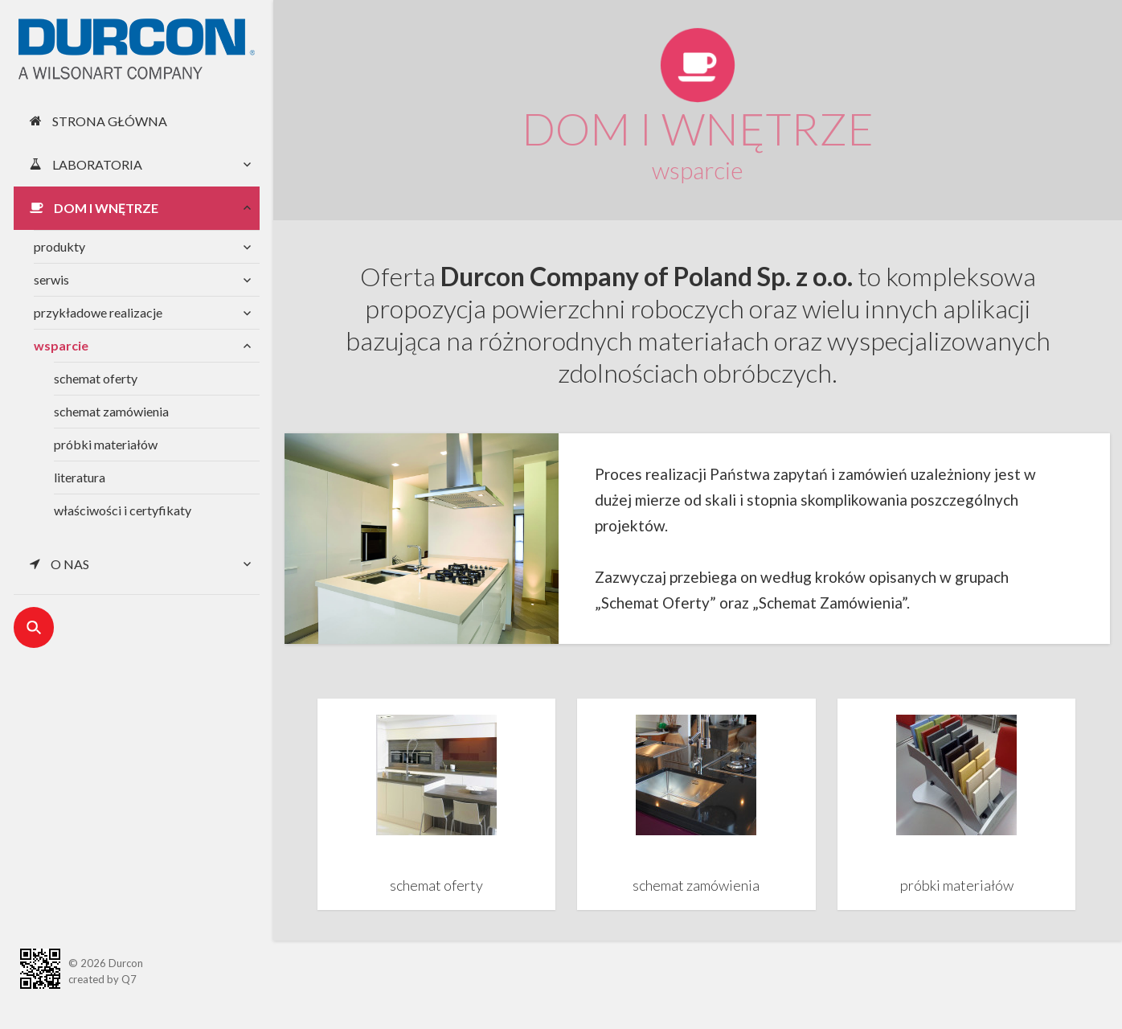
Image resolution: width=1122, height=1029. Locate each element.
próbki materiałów (106, 444)
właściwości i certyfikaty (122, 510)
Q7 (129, 979)
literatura (79, 477)
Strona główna (98, 121)
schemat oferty (95, 378)
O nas (59, 564)
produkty (59, 246)
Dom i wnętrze (94, 207)
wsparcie (61, 345)
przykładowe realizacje (98, 312)
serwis (51, 279)
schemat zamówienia (111, 411)
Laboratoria (86, 164)
